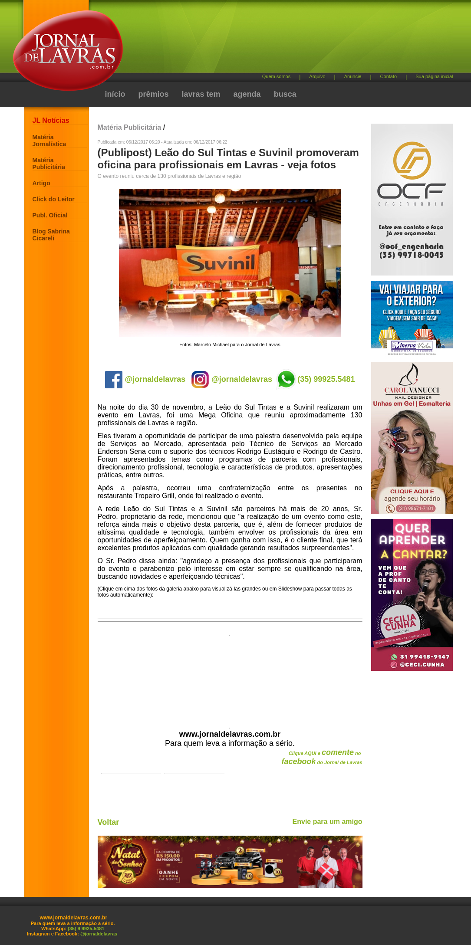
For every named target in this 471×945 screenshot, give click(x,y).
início (115, 94)
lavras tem (201, 94)
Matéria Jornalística (49, 141)
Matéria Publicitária (49, 164)
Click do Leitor (54, 199)
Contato (388, 76)
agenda (247, 94)
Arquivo (317, 76)
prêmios (153, 94)
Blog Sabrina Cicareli (51, 235)
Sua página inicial (434, 76)
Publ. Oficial (50, 215)
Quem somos (276, 76)
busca (285, 94)
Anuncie (353, 76)
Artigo (41, 183)
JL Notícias (51, 120)
